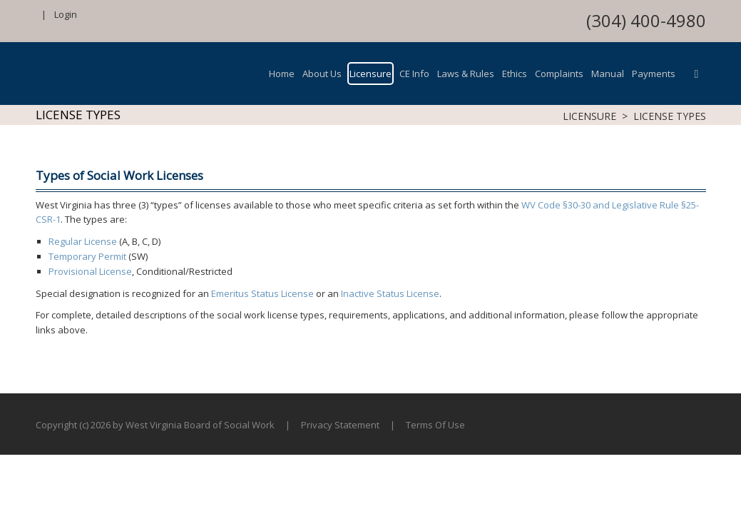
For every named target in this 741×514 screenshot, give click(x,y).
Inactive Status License (390, 293)
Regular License (82, 241)
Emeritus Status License (262, 293)
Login (65, 14)
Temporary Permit (87, 256)
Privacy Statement (340, 424)
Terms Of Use (435, 424)
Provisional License (90, 271)
